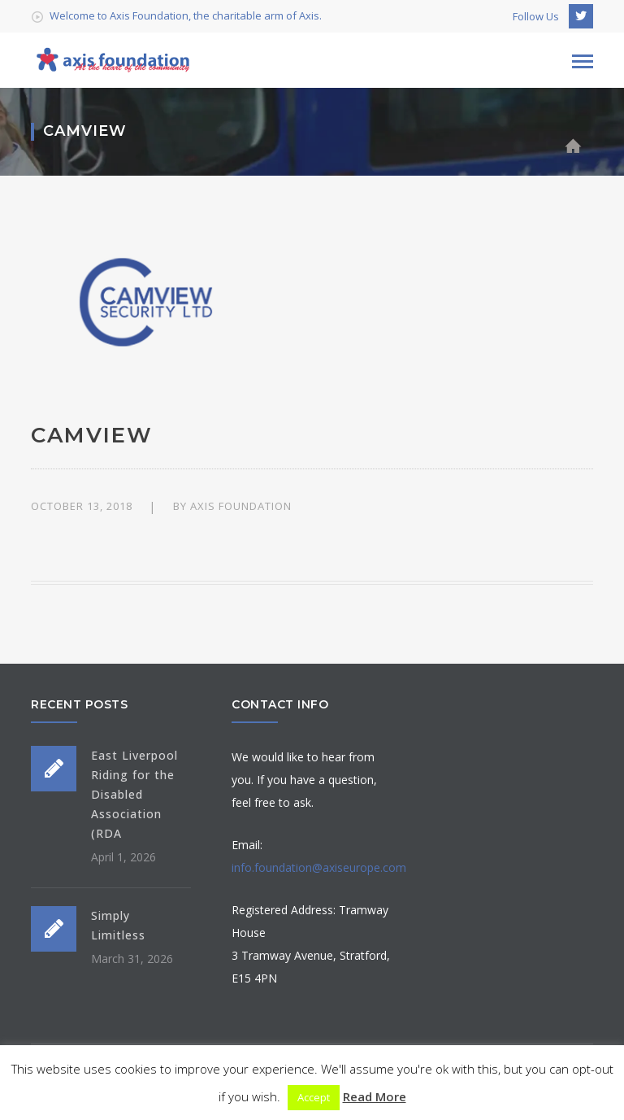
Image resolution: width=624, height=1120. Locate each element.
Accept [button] (313, 1097)
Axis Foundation (241, 506)
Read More (374, 1096)
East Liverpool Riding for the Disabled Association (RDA (134, 794)
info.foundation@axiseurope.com (319, 867)
